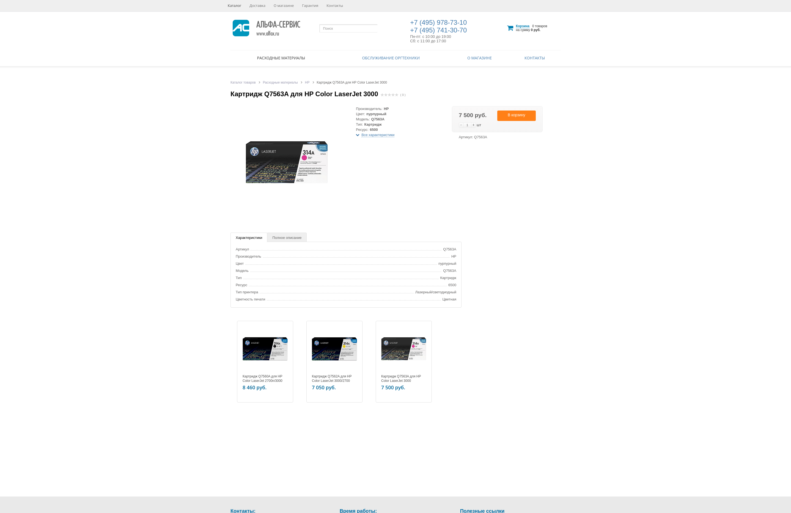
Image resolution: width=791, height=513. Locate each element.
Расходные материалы (281, 57)
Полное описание (286, 238)
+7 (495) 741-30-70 (438, 30)
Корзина (522, 26)
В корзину (516, 115)
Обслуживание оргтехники (391, 57)
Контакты (334, 5)
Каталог (234, 5)
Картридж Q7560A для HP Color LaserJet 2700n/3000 (262, 378)
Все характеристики (377, 135)
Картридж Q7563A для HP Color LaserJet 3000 (401, 378)
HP (307, 82)
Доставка (257, 5)
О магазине (284, 5)
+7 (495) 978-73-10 (438, 22)
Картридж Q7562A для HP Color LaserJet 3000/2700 (331, 378)
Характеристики (249, 238)
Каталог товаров (243, 82)
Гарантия (310, 5)
